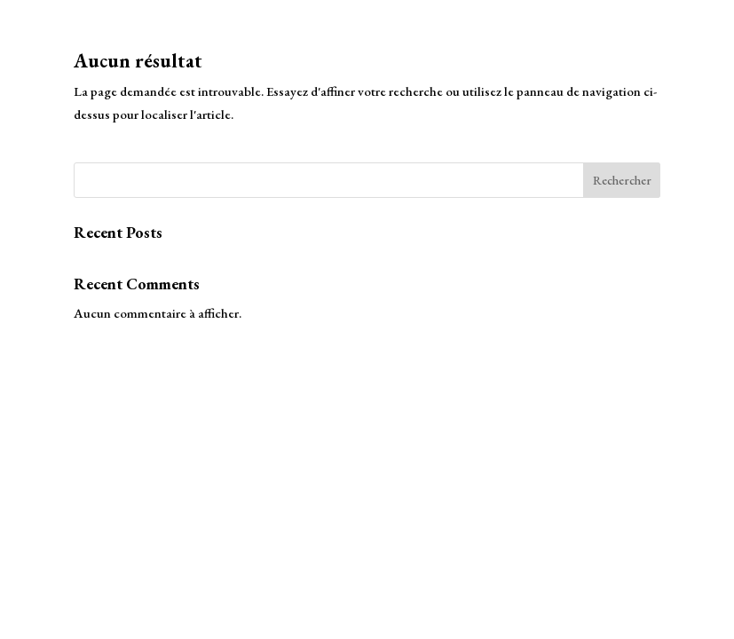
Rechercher (622, 180)
